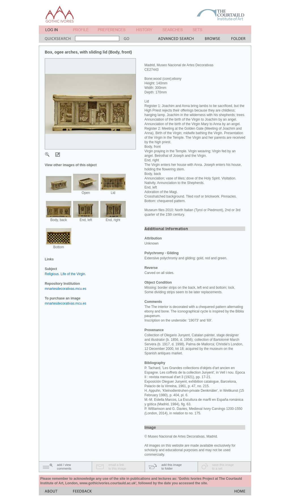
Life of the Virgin (73, 274)
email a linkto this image (117, 466)
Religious (52, 274)
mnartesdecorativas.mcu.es (65, 289)
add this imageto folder (171, 466)
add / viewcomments (64, 466)
